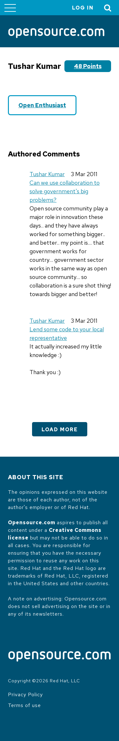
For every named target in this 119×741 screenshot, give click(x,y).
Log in (83, 7)
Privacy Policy (25, 694)
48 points (88, 66)
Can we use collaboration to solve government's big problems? (65, 191)
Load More (60, 429)
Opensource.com (31, 522)
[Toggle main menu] (10, 7)
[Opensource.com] (56, 33)
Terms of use (24, 705)
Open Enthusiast (42, 105)
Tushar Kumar (47, 174)
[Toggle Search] (108, 8)
